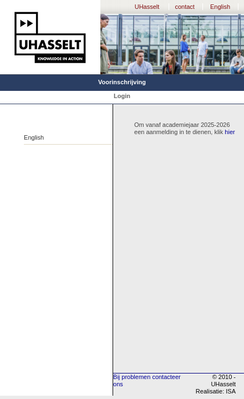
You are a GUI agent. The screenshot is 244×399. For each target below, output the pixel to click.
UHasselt (147, 6)
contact (184, 6)
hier (230, 132)
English (220, 6)
